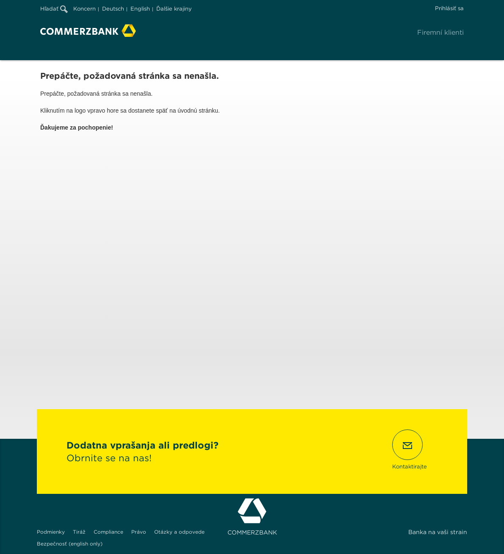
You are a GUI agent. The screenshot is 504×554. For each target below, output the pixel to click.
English (140, 9)
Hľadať (54, 9)
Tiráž (79, 532)
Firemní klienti (440, 32)
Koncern (84, 9)
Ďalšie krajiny (174, 9)
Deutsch (113, 9)
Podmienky (51, 532)
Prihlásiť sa (449, 8)
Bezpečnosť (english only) (69, 543)
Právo (138, 532)
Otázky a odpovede (179, 532)
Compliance (108, 532)
